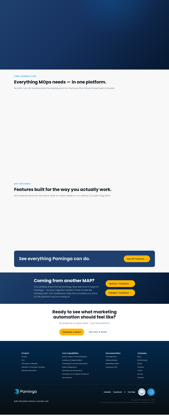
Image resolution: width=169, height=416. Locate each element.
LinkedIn (107, 393)
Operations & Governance (72, 371)
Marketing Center (112, 365)
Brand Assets (142, 361)
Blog (139, 358)
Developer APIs (111, 368)
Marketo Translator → (120, 284)
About (139, 365)
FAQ (23, 361)
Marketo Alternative (29, 371)
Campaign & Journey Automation (75, 365)
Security (140, 378)
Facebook (117, 393)
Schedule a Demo (71, 332)
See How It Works (98, 332)
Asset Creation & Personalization (74, 358)
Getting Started (111, 361)
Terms (139, 371)
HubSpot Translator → (120, 293)
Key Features (67, 378)
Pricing (24, 358)
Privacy (140, 375)
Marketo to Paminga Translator (33, 368)
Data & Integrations (69, 368)
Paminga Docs (111, 358)
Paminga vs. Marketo (30, 365)
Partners (140, 368)
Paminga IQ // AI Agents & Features (75, 375)
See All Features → (137, 259)
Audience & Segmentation (72, 361)
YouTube (131, 393)
